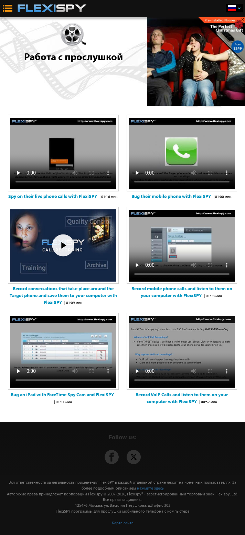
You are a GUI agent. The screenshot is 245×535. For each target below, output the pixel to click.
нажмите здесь (150, 488)
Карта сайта (123, 522)
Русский (239, 8)
